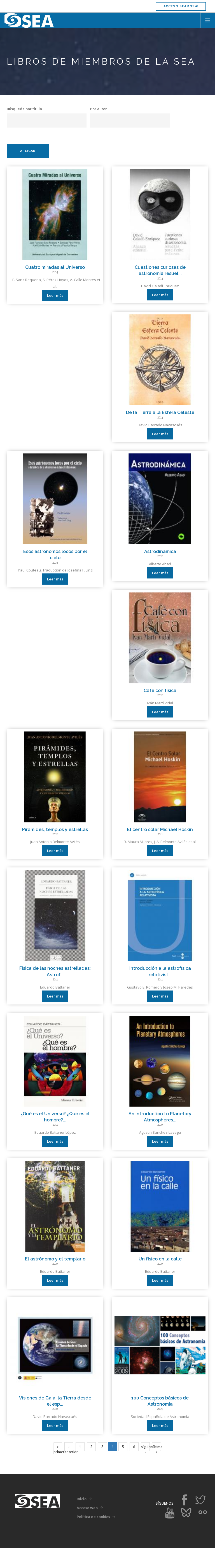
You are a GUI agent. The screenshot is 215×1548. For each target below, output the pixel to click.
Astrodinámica (160, 551)
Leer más (55, 295)
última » (156, 1448)
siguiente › (145, 1448)
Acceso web (87, 1507)
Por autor (98, 108)
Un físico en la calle (160, 1259)
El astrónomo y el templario (55, 1259)
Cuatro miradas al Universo (55, 267)
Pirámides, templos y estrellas (55, 829)
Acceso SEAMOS (180, 6)
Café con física (160, 690)
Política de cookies (93, 1516)
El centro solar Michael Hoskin (160, 829)
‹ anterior (69, 1448)
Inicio (82, 1498)
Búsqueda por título (24, 108)
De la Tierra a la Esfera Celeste (160, 412)
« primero (57, 1448)
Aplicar (28, 151)
